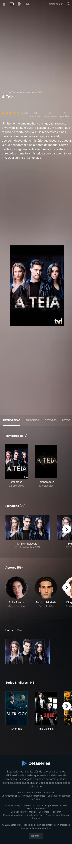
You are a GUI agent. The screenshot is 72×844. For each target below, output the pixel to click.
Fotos (66, 420)
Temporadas (11, 420)
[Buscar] (68, 4)
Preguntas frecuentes (34, 795)
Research (56, 811)
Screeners (44, 811)
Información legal (13, 805)
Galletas (28, 805)
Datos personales (36, 808)
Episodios (32, 420)
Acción (27, 92)
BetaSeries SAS (19, 811)
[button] (16, 594)
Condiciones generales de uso (50, 805)
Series (15, 92)
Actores (51, 420)
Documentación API (12, 795)
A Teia (38, 92)
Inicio (5, 92)
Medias (32, 811)
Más (19, 630)
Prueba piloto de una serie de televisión (23, 815)
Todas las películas (45, 792)
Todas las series (25, 792)
